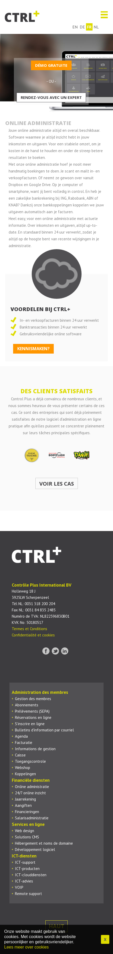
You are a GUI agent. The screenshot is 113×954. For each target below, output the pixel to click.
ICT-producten (27, 868)
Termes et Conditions (29, 628)
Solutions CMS (27, 836)
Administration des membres (40, 692)
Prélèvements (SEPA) (32, 711)
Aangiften (23, 805)
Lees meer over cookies (26, 947)
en (75, 26)
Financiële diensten (31, 780)
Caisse (20, 755)
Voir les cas (56, 483)
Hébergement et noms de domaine (44, 843)
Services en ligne (28, 824)
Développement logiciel (35, 849)
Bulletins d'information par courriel (44, 730)
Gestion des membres (33, 698)
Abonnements (26, 704)
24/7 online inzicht (30, 792)
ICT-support (25, 862)
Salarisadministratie (32, 817)
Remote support (28, 893)
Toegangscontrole (30, 761)
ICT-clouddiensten (30, 874)
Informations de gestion (35, 748)
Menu (102, 14)
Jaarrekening (25, 799)
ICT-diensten (24, 856)
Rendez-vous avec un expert (51, 97)
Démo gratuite (51, 65)
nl (96, 26)
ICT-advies (24, 881)
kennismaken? (33, 348)
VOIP (19, 887)
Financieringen (27, 811)
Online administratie (32, 786)
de (82, 26)
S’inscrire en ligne (30, 723)
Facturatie (23, 742)
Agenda (21, 736)
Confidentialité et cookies (33, 635)
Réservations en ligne (33, 717)
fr (89, 26)
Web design (24, 830)
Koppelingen (25, 773)
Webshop (22, 767)
